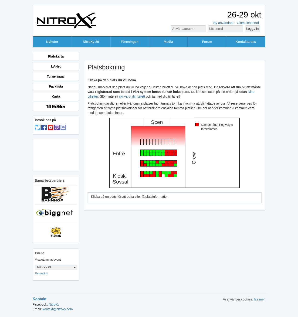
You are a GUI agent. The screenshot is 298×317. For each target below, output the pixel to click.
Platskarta (56, 56)
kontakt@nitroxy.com (58, 309)
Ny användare (223, 23)
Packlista (56, 86)
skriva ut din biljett (132, 96)
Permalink (41, 273)
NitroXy (54, 304)
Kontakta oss (246, 42)
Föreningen (130, 42)
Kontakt (40, 299)
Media (168, 42)
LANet (56, 66)
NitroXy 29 (91, 42)
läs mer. (259, 299)
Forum (207, 42)
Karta (56, 96)
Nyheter (52, 42)
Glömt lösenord (248, 23)
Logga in (252, 29)
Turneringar (56, 76)
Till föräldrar (55, 106)
